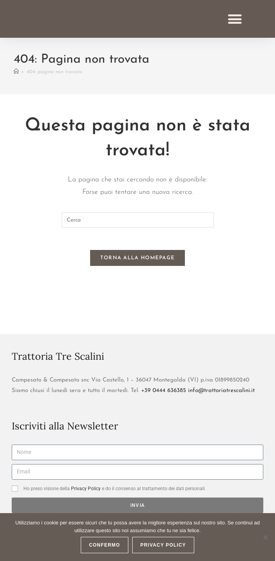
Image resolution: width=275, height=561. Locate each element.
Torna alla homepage (137, 267)
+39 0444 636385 (163, 400)
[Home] (16, 80)
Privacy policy (163, 545)
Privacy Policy (86, 498)
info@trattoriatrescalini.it (221, 400)
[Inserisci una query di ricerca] (138, 228)
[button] (235, 23)
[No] (265, 537)
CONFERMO (104, 545)
